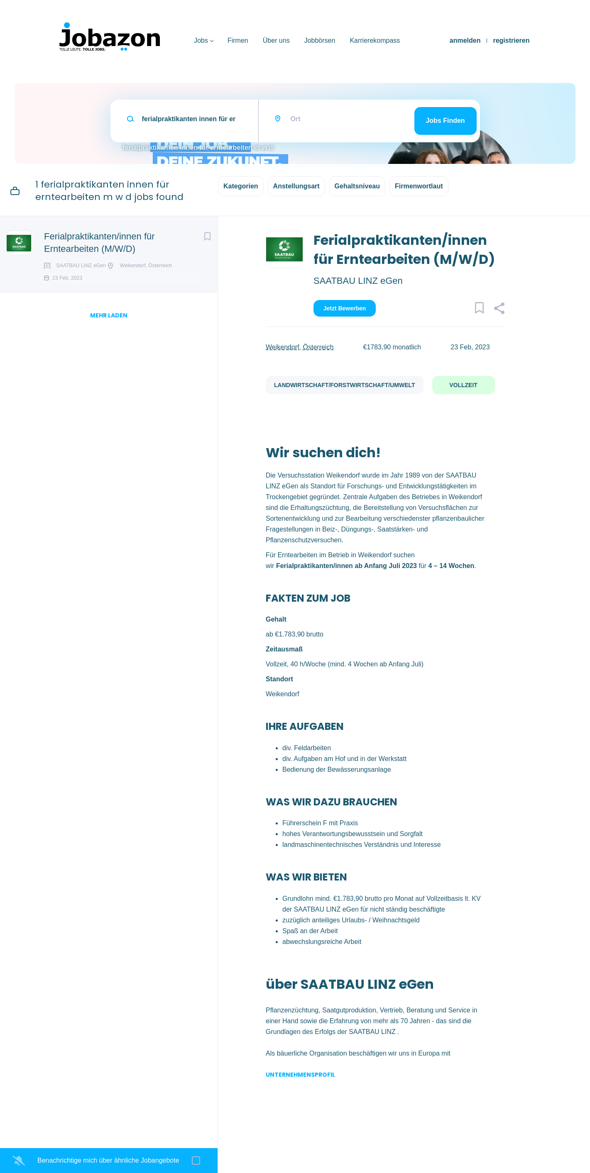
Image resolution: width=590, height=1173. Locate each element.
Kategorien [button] (240, 186)
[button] (499, 309)
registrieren (511, 40)
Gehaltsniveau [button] (357, 186)
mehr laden (108, 327)
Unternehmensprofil (300, 1075)
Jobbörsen (319, 40)
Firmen (238, 40)
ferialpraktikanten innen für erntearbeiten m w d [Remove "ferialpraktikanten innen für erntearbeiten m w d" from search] (198, 147)
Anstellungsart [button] (296, 186)
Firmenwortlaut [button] (419, 186)
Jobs (201, 40)
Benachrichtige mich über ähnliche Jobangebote (108, 1160)
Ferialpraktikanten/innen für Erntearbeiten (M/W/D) (99, 242)
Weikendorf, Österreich (299, 347)
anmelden (465, 40)
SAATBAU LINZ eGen (358, 281)
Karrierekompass (375, 40)
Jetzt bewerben (344, 308)
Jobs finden (445, 120)
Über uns (276, 40)
